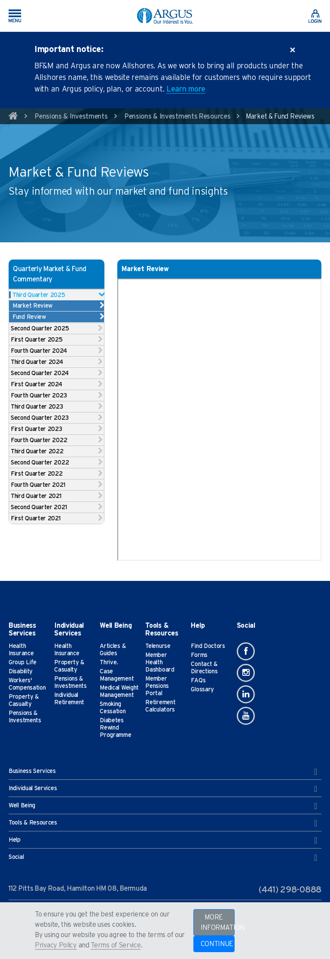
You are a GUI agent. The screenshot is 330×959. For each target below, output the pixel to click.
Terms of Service (116, 945)
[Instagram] (246, 673)
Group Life (23, 663)
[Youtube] (246, 716)
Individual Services (163, 789)
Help (163, 840)
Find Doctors (208, 646)
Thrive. (109, 663)
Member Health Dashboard (159, 662)
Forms (199, 655)
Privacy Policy (56, 945)
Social (163, 857)
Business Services (163, 771)
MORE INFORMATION (218, 922)
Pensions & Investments (71, 116)
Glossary (202, 690)
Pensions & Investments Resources (177, 116)
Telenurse (157, 646)
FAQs (198, 681)
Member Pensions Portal (157, 686)
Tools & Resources (163, 823)
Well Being (163, 806)
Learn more (185, 89)
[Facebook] (246, 651)
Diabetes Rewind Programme (115, 728)
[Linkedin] (246, 694)
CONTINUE (217, 944)
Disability (21, 672)
